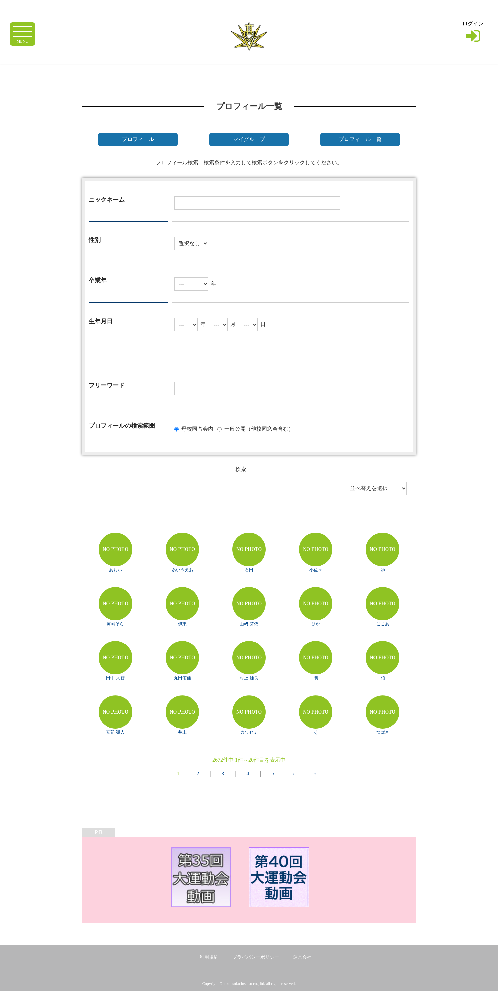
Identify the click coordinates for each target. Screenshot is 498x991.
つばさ (382, 732)
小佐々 (315, 569)
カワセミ (249, 732)
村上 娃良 (249, 677)
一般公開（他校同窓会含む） (259, 428)
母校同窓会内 (197, 428)
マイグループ (249, 139)
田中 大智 (115, 677)
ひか (315, 623)
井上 (182, 732)
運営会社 (302, 957)
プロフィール (138, 139)
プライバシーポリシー (255, 957)
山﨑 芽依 (249, 623)
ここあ (382, 623)
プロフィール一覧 (360, 139)
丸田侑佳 (182, 677)
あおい (115, 569)
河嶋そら (115, 623)
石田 (249, 569)
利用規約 (209, 957)
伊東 (182, 623)
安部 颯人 (115, 732)
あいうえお (182, 569)
